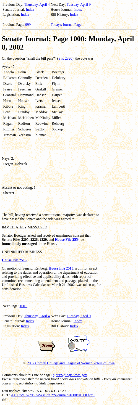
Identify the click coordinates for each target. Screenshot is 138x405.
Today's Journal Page (66, 24)
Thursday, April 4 (37, 4)
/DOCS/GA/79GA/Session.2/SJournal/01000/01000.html (52, 395)
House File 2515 (14, 260)
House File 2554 (67, 239)
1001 (23, 306)
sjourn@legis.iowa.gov (70, 375)
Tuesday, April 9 (79, 4)
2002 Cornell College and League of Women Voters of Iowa (71, 363)
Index (30, 9)
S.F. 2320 (65, 58)
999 (28, 24)
